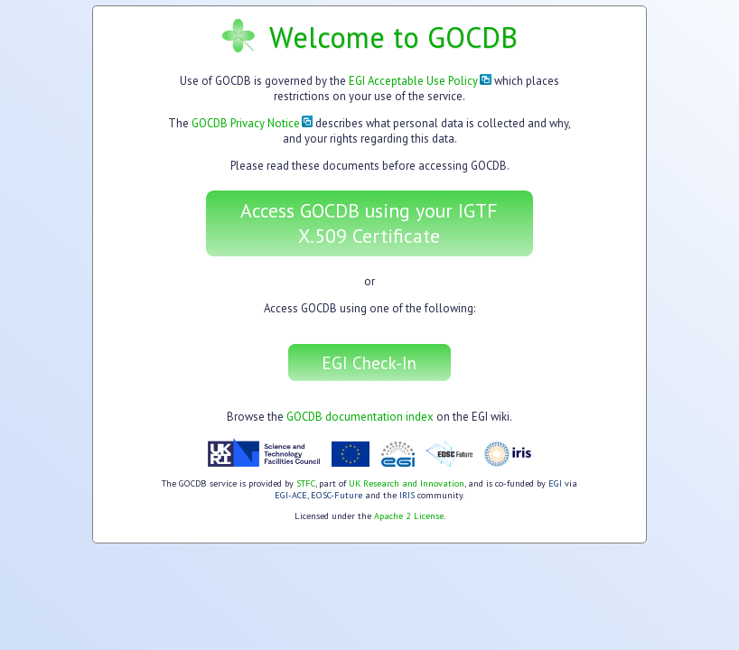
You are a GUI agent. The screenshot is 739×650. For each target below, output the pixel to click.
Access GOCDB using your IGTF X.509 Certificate (369, 223)
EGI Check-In (369, 362)
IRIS (407, 495)
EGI (555, 483)
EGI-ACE (291, 495)
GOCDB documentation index (360, 416)
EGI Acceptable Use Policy (420, 80)
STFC (305, 483)
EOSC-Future (336, 495)
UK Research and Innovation (406, 483)
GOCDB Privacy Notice (252, 123)
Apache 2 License (409, 516)
